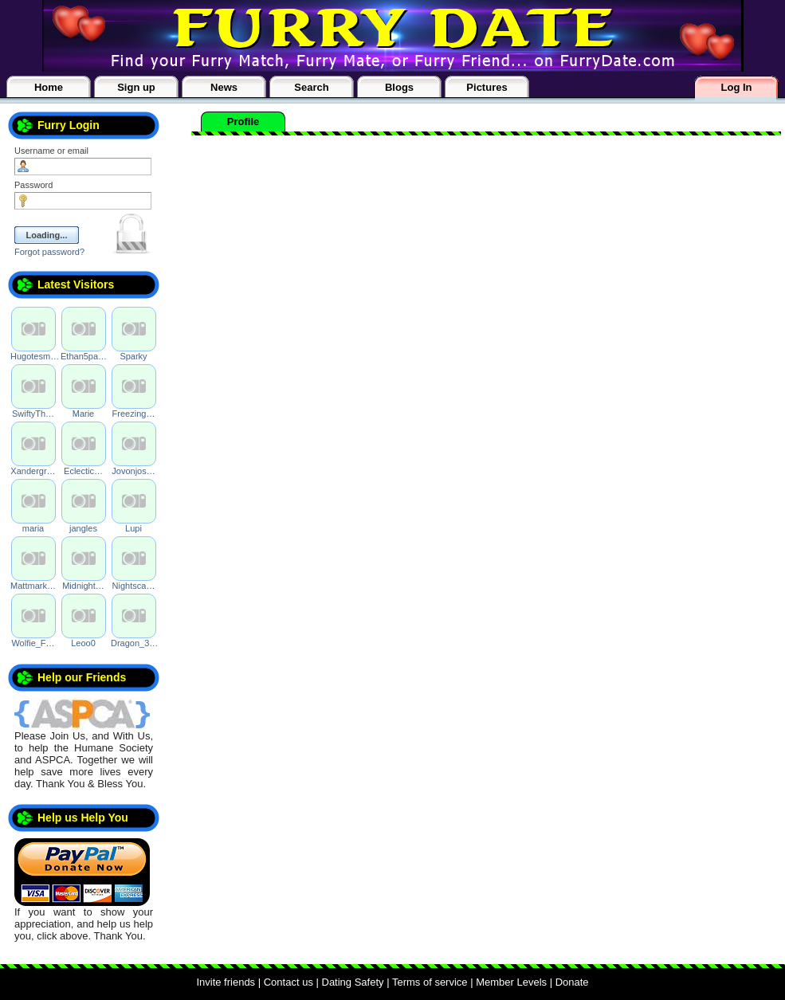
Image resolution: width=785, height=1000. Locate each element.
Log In (736, 87)
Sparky (133, 356)
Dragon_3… (134, 643)
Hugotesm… (34, 356)
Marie (84, 413)
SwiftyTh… (33, 413)
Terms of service (430, 982)
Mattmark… (33, 585)
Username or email (51, 150)
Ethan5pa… (84, 356)
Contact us (288, 982)
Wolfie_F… (32, 643)
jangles (83, 528)
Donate (572, 982)
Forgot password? (49, 252)
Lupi (133, 528)
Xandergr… (32, 471)
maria (33, 528)
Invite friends (225, 982)
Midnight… (83, 585)
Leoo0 (83, 643)
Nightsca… (133, 585)
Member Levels (511, 982)
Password (33, 185)
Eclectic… (83, 471)
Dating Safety (353, 982)
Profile (243, 121)
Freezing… (133, 413)
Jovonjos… (133, 471)
